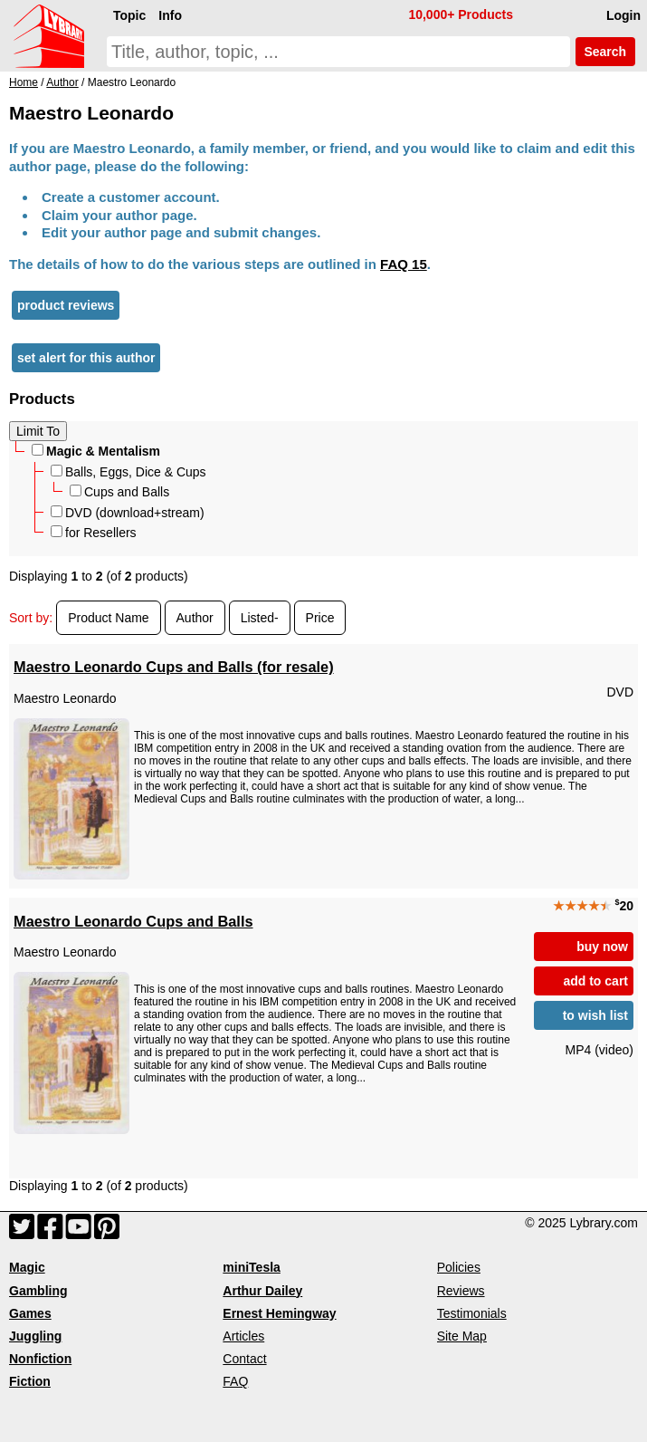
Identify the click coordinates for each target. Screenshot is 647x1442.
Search (605, 51)
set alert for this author (86, 358)
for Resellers (94, 532)
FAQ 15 (403, 264)
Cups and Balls (119, 492)
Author (195, 617)
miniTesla (252, 1267)
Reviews (461, 1290)
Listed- (260, 617)
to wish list (595, 1015)
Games (30, 1313)
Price (320, 617)
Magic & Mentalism (96, 451)
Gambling (38, 1290)
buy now (602, 946)
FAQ (235, 1381)
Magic (27, 1267)
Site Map (462, 1336)
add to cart (595, 981)
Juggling (35, 1336)
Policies (458, 1267)
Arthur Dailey (262, 1290)
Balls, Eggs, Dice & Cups (128, 472)
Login (623, 15)
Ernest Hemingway (279, 1313)
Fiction (30, 1381)
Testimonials (472, 1313)
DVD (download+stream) (128, 512)
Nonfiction (40, 1358)
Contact (244, 1358)
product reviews (65, 305)
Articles (243, 1336)
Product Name (108, 617)
